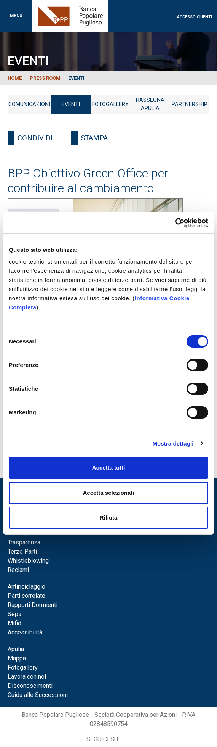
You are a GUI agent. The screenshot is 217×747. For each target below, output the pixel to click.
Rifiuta (109, 517)
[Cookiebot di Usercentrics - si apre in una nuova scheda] (175, 223)
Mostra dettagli (172, 443)
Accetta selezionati (108, 492)
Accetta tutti (108, 467)
